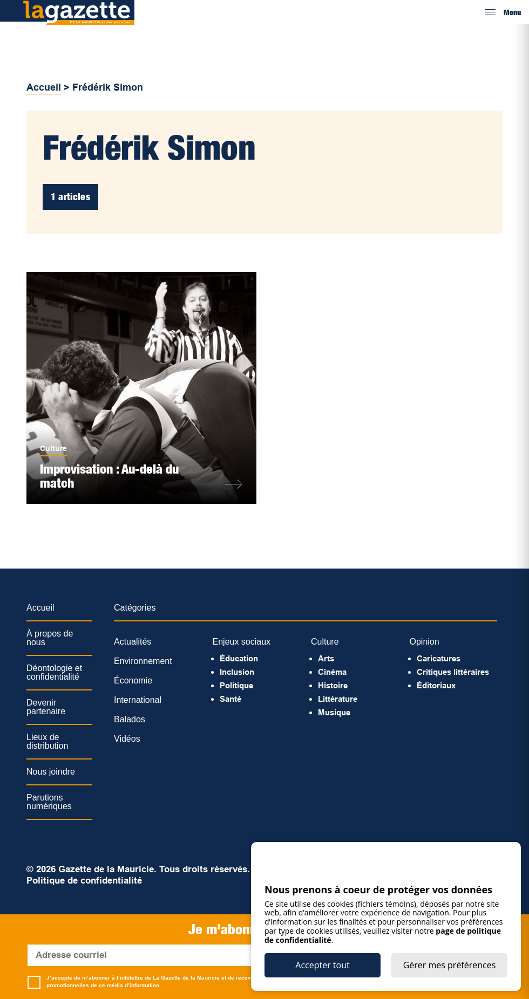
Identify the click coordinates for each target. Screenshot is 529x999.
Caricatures (438, 658)
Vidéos (127, 738)
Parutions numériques (49, 802)
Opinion (424, 641)
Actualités (132, 641)
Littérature (337, 698)
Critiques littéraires (453, 671)
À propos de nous (49, 638)
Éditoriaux (436, 685)
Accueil (43, 87)
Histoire (333, 685)
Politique (236, 685)
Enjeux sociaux (242, 641)
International (137, 699)
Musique (334, 712)
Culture (53, 448)
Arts (326, 658)
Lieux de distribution (47, 741)
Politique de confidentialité (84, 880)
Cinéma (332, 671)
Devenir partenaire (45, 707)
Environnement (143, 661)
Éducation (239, 658)
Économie (133, 680)
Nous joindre (50, 771)
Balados (129, 719)
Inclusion (237, 671)
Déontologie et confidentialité (54, 672)
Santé (230, 698)
